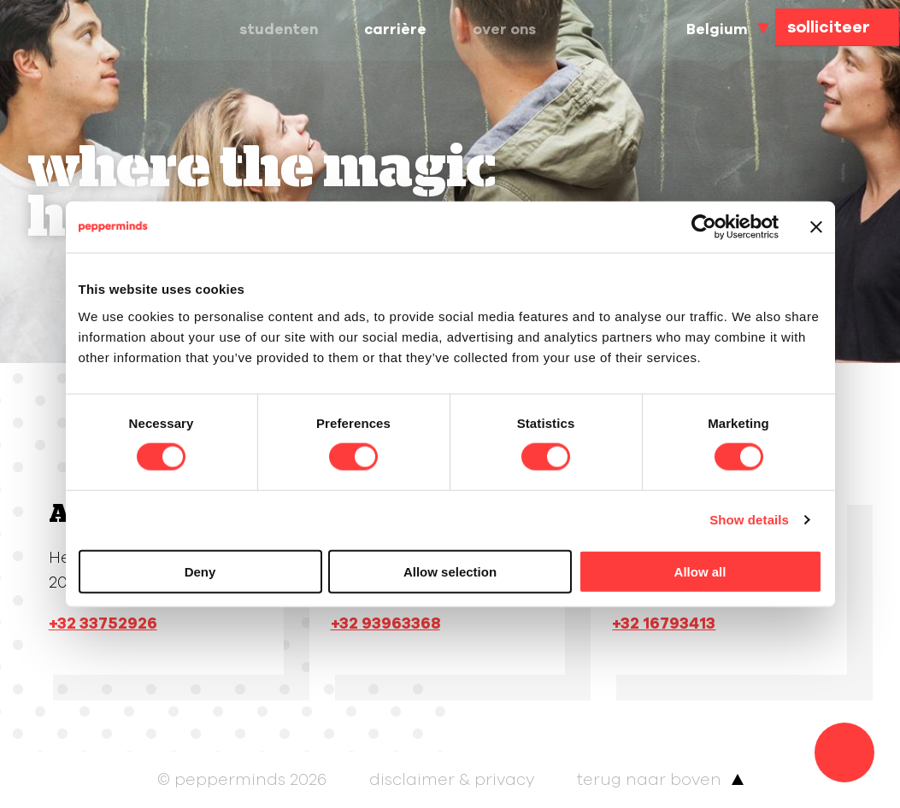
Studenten (283, 30)
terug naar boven (649, 779)
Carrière (408, 30)
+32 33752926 (103, 623)
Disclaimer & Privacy (451, 779)
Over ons (524, 30)
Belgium (715, 30)
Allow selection (450, 571)
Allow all (700, 571)
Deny (200, 571)
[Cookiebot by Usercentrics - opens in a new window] (704, 227)
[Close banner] (816, 227)
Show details (749, 519)
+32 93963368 (385, 623)
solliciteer (828, 27)
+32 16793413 (663, 623)
